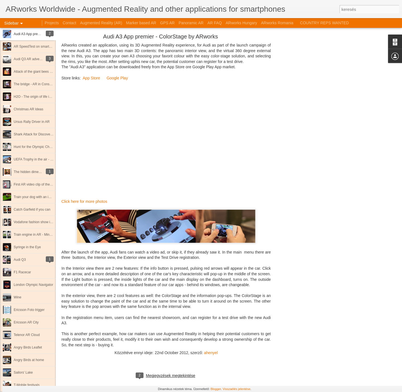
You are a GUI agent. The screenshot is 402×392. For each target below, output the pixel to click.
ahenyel (211, 352)
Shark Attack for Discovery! (34, 134)
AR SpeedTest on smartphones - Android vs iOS (49, 46)
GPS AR (167, 23)
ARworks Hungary (241, 23)
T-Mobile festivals (27, 385)
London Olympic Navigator (33, 285)
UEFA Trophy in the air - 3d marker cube (43, 159)
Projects (52, 23)
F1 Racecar (22, 272)
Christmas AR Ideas (28, 109)
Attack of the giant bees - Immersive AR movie (48, 72)
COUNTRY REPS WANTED (324, 23)
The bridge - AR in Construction (37, 84)
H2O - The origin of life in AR (35, 97)
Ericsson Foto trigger (29, 310)
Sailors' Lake (23, 372)
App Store (91, 78)
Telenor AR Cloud (27, 335)
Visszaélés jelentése (236, 389)
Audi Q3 (20, 260)
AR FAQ (214, 23)
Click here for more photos (84, 201)
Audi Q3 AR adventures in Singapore (41, 59)
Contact (69, 23)
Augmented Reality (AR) (101, 23)
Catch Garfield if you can (32, 209)
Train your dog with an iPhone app (39, 197)
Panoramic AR (191, 23)
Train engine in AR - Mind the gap (38, 235)
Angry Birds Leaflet (28, 347)
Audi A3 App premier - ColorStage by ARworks (160, 36)
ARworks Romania (277, 23)
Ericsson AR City (26, 322)
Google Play (117, 78)
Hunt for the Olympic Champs (36, 147)
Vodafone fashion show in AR (35, 222)
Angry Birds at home (29, 360)
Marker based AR (141, 23)
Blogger (215, 389)
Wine (17, 297)
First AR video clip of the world (36, 184)
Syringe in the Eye (27, 247)
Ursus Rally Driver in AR (32, 122)
